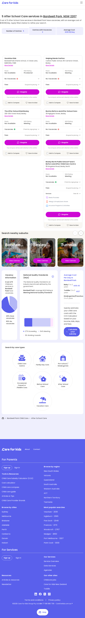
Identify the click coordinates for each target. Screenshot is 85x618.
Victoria (47, 475)
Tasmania (48, 502)
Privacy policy (54, 600)
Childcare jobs (50, 580)
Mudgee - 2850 (50, 534)
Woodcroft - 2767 (52, 529)
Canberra (6, 534)
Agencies (48, 570)
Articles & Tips (8, 496)
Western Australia (51, 488)
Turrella (68, 245)
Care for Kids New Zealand (55, 584)
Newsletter (6, 584)
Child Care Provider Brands (13, 500)
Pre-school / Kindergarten (63, 365)
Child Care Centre (22, 365)
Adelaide (5, 525)
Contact (36, 449)
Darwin (5, 538)
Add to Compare (13, 103)
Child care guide (9, 491)
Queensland (49, 480)
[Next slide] (80, 233)
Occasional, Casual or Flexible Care (22, 385)
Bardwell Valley (20, 245)
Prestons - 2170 (50, 525)
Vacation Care (42, 406)
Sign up (7, 467)
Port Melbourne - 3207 (54, 538)
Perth (4, 529)
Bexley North (45, 245)
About (27, 449)
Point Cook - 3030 (51, 543)
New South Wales (51, 471)
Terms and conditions (34, 600)
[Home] (3, 418)
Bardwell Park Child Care (17, 418)
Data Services (50, 565)
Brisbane (5, 520)
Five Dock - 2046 (51, 520)
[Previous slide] (75, 233)
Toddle (47, 588)
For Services (10, 550)
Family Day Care (42, 365)
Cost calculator (8, 483)
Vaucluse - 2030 (51, 512)
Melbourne (6, 516)
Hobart (5, 543)
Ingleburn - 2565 (51, 516)
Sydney (5, 512)
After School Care (63, 385)
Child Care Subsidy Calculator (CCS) (17, 478)
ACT (45, 493)
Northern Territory (52, 497)
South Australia (50, 484)
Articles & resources (10, 580)
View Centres (14, 261)
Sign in (17, 467)
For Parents (9, 459)
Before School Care (42, 385)
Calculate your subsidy (72, 331)
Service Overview (51, 561)
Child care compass (10, 487)
